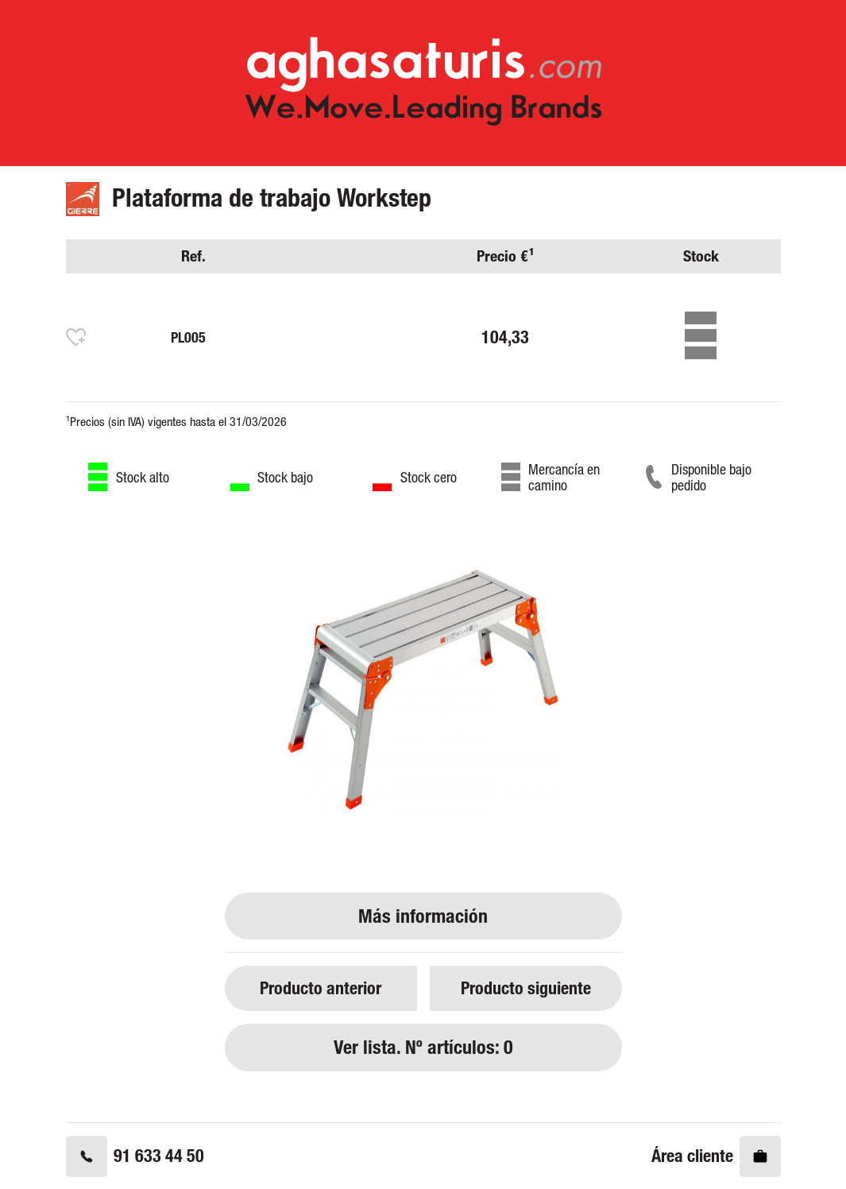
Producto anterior (320, 987)
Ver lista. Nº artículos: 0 (423, 1047)
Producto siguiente (526, 987)
